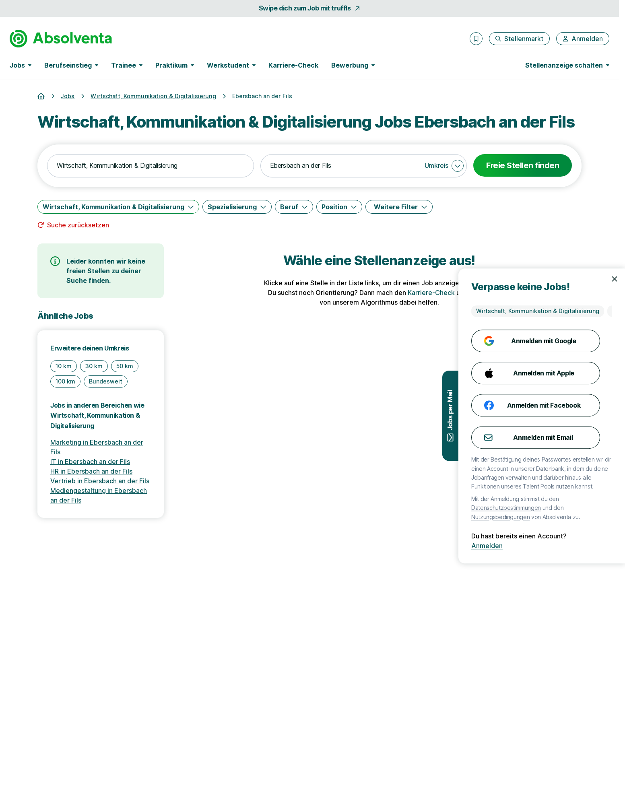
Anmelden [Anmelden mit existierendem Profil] (600, 546)
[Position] (339, 207)
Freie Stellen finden (522, 165)
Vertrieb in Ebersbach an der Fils (99, 481)
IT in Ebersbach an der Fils (90, 462)
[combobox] (150, 165)
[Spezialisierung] (237, 207)
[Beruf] (294, 207)
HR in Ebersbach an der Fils (91, 471)
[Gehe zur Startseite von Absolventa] (61, 38)
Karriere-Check (293, 65)
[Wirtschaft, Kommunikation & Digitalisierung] (118, 207)
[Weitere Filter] (399, 207)
